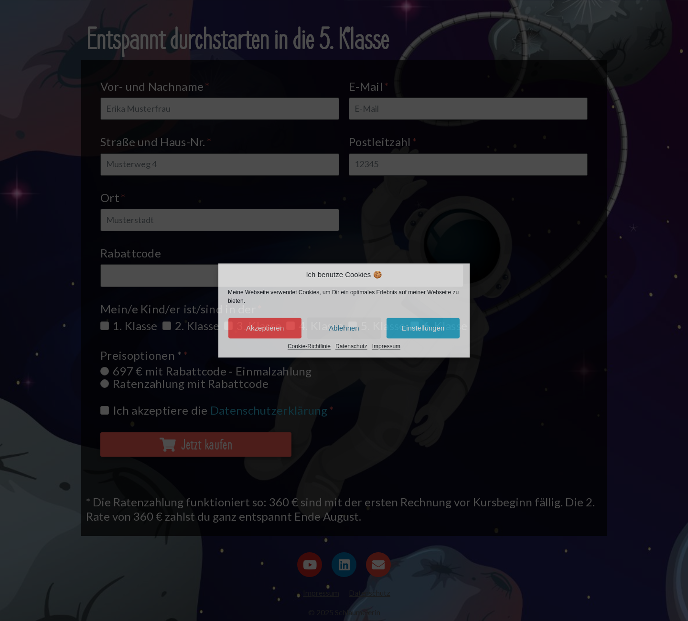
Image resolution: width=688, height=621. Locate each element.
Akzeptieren (265, 328)
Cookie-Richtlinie (309, 347)
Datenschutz (351, 347)
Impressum (386, 347)
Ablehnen (344, 328)
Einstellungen (422, 328)
